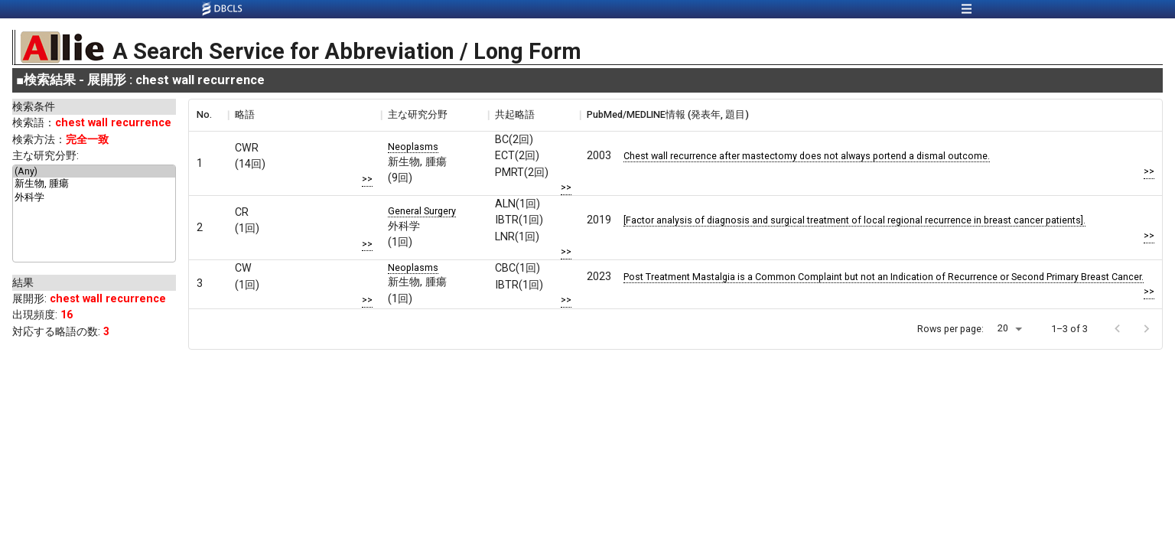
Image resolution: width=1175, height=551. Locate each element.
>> (367, 178)
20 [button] (1003, 328)
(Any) (94, 171)
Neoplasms (413, 146)
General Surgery (422, 211)
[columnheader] (208, 115)
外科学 (94, 198)
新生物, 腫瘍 (94, 184)
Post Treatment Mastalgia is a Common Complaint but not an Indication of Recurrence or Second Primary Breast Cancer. (883, 276)
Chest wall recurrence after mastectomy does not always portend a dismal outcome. (806, 155)
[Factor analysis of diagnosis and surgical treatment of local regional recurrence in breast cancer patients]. (854, 220)
